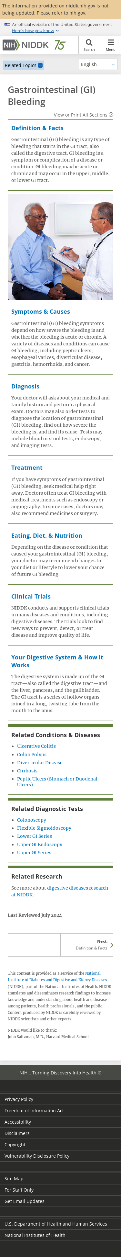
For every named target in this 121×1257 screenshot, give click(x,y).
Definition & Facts (37, 128)
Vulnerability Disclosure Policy (37, 1156)
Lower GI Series (34, 836)
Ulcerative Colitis (36, 746)
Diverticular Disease (40, 763)
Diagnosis (25, 386)
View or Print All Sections (80, 115)
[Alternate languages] (98, 64)
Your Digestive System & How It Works (57, 660)
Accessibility (18, 1122)
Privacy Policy (19, 1099)
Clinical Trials (31, 596)
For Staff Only (19, 1190)
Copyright (15, 1144)
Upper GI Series (34, 853)
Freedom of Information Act (34, 1110)
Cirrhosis (27, 771)
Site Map (14, 1178)
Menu (110, 45)
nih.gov (77, 13)
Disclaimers (17, 1133)
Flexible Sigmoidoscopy (44, 828)
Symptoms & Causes (40, 311)
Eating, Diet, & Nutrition (46, 535)
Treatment (27, 467)
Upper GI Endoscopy (39, 844)
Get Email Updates (25, 1201)
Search (89, 45)
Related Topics (20, 65)
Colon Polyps (31, 755)
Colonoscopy (31, 820)
